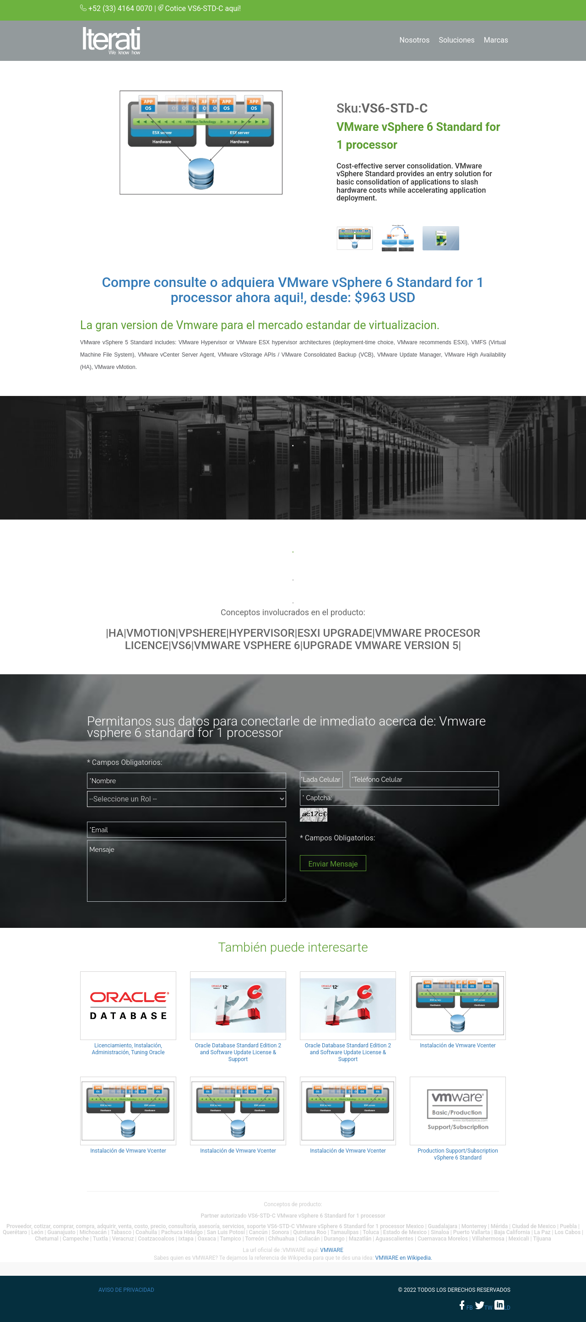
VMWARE (331, 1250)
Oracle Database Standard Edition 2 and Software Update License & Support (238, 1052)
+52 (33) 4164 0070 (120, 8)
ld (502, 1308)
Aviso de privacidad (126, 1290)
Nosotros (415, 40)
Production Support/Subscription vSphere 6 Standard (458, 1154)
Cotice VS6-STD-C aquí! (203, 8)
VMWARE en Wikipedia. (404, 1258)
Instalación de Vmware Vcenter (458, 1045)
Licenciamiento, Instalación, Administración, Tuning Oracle (128, 1049)
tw (484, 1308)
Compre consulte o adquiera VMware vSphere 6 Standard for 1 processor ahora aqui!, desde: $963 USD (293, 289)
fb (465, 1308)
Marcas (496, 40)
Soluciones (456, 40)
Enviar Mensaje (333, 864)
